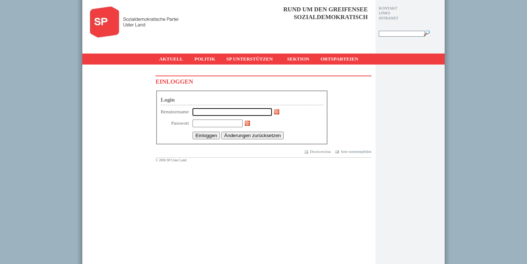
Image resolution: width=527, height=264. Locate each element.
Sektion (298, 59)
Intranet (388, 18)
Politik (204, 59)
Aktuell (171, 59)
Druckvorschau (317, 152)
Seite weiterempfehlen (353, 152)
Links (384, 13)
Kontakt (388, 8)
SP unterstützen (249, 59)
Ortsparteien (339, 59)
